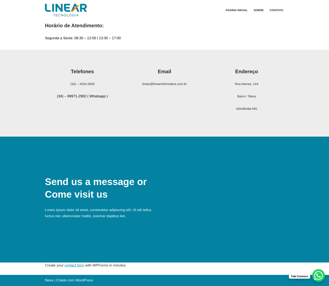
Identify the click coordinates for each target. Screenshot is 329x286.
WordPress (84, 280)
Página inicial (237, 10)
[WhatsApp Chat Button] (318, 275)
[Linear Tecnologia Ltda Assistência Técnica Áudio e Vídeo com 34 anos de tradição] (66, 10)
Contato (276, 10)
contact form (74, 265)
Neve (49, 280)
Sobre (259, 10)
